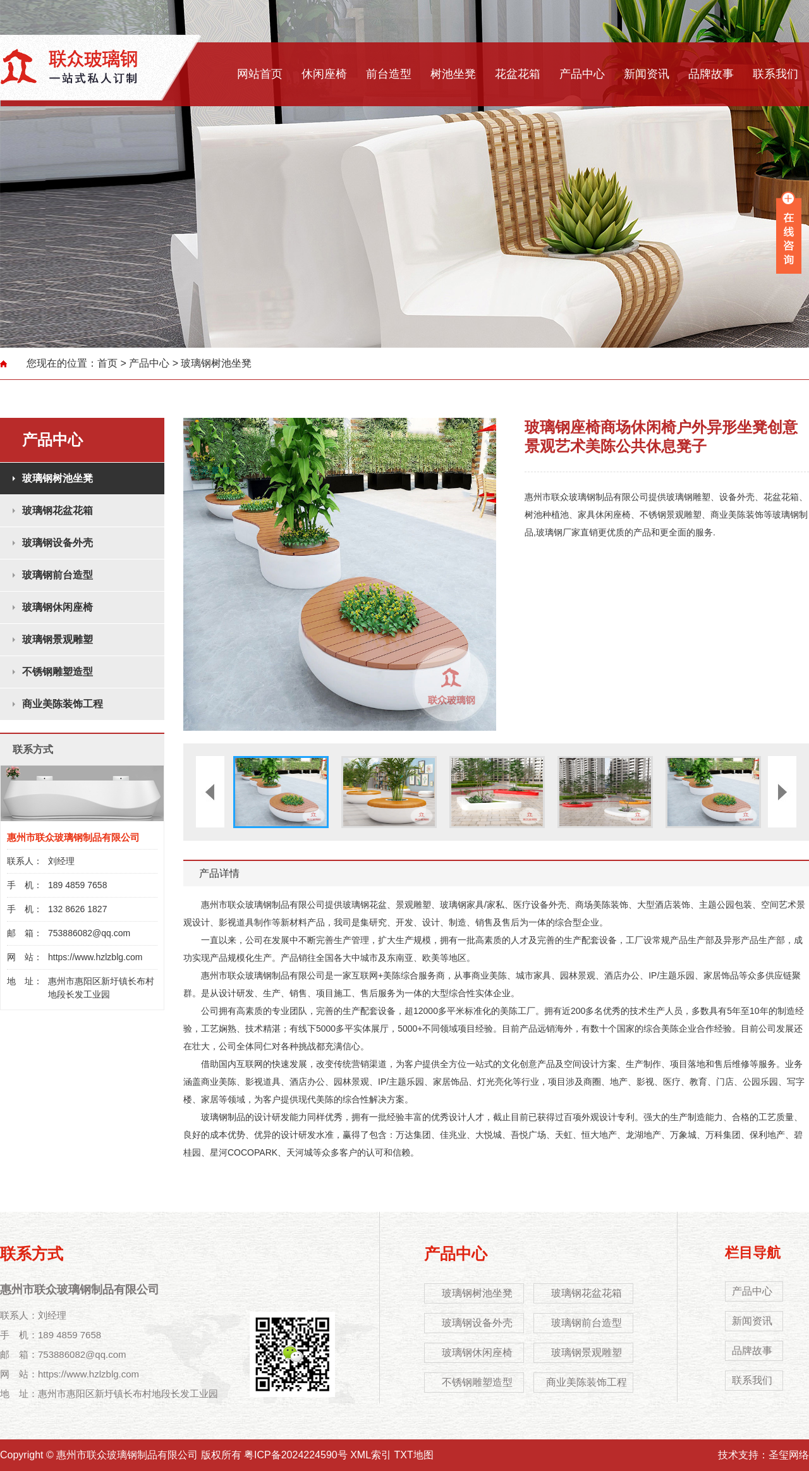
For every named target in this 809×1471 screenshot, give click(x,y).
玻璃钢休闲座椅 (57, 607)
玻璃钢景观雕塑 (57, 639)
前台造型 (388, 74)
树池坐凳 (453, 74)
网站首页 (260, 74)
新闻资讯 (646, 74)
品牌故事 (711, 74)
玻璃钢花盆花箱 (57, 510)
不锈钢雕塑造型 (57, 671)
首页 (107, 363)
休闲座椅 (324, 74)
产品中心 (582, 74)
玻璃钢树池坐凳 (216, 363)
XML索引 (370, 1455)
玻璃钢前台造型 (57, 575)
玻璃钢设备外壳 (57, 542)
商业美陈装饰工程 (62, 704)
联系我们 (775, 74)
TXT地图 (414, 1455)
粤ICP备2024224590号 (296, 1455)
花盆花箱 (517, 74)
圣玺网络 (789, 1455)
